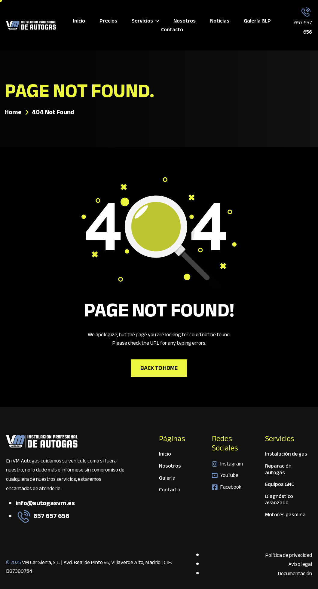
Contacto (172, 29)
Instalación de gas (286, 455)
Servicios (145, 21)
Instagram (227, 464)
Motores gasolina (285, 514)
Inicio (79, 21)
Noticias (219, 21)
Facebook (226, 487)
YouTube (225, 475)
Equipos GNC (279, 485)
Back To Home (159, 368)
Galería (167, 479)
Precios (108, 21)
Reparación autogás (278, 470)
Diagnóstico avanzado (279, 500)
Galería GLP (257, 21)
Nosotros (184, 21)
